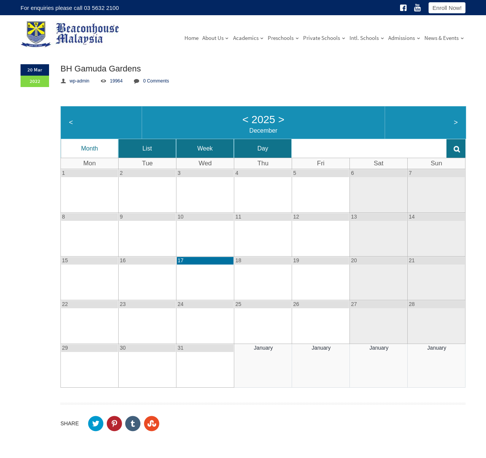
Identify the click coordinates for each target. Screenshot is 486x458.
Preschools (283, 37)
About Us (215, 37)
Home (191, 37)
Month (89, 148)
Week (205, 148)
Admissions (404, 37)
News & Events (444, 37)
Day (262, 148)
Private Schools (324, 37)
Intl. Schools (366, 37)
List (147, 148)
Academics (248, 37)
